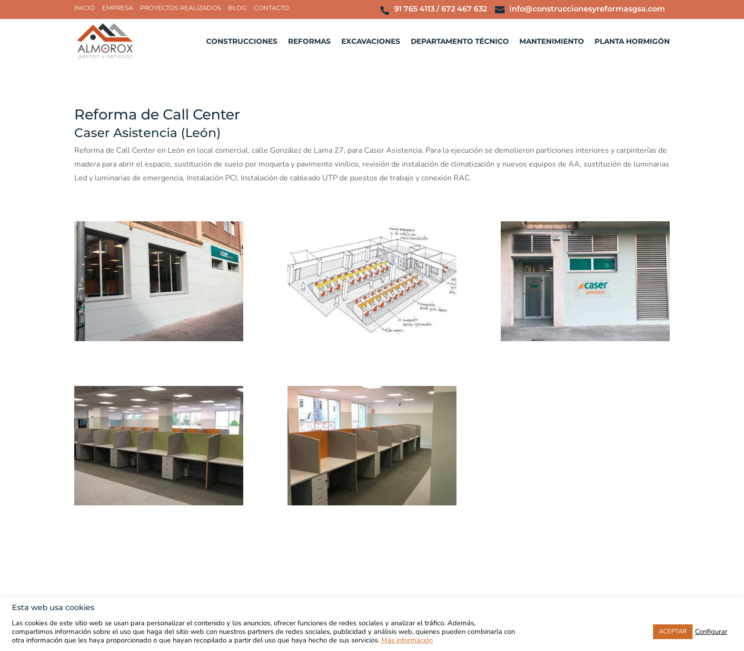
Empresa (117, 8)
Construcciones (242, 42)
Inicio (84, 8)
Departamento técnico (460, 42)
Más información (407, 640)
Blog (237, 8)
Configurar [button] (711, 631)
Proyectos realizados (180, 8)
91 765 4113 (414, 8)
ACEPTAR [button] (673, 631)
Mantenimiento (551, 42)
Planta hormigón (632, 42)
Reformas (309, 42)
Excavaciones (370, 42)
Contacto (271, 8)
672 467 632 (464, 8)
